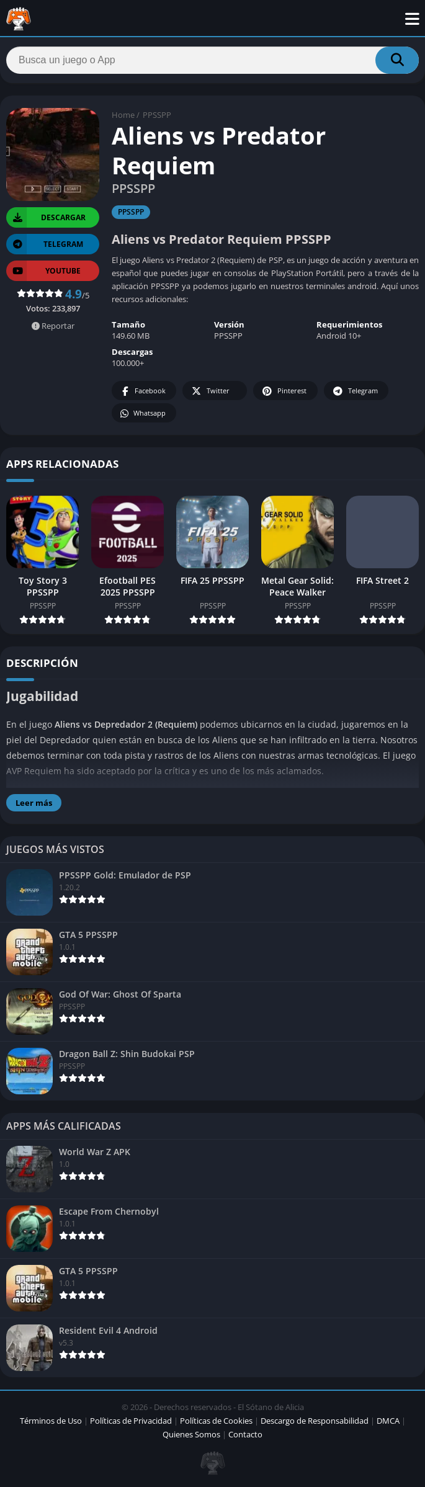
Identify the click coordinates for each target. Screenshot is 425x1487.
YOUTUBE (43, 271)
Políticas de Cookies (216, 1420)
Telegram (354, 391)
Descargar (46, 217)
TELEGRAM (44, 244)
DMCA (388, 1420)
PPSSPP (157, 114)
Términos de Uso (51, 1420)
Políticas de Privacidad (131, 1420)
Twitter (210, 391)
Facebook (142, 391)
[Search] (212, 60)
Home (123, 114)
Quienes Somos (191, 1434)
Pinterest (283, 391)
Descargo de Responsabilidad (315, 1420)
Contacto (245, 1434)
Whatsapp (142, 413)
